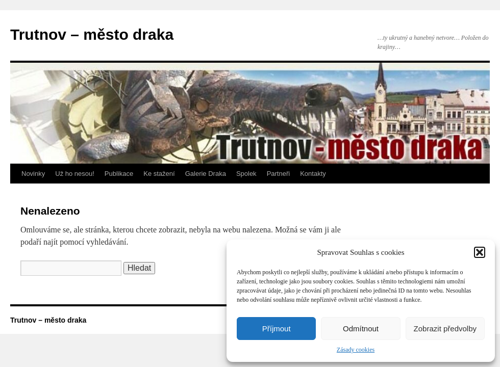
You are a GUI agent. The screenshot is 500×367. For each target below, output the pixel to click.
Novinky (33, 173)
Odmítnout (361, 328)
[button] (479, 252)
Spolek (246, 173)
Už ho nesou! (74, 173)
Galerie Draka (205, 173)
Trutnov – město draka (91, 34)
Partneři (278, 173)
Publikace (119, 173)
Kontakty (313, 173)
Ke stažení (158, 173)
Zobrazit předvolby (445, 328)
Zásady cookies (355, 349)
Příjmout (276, 328)
